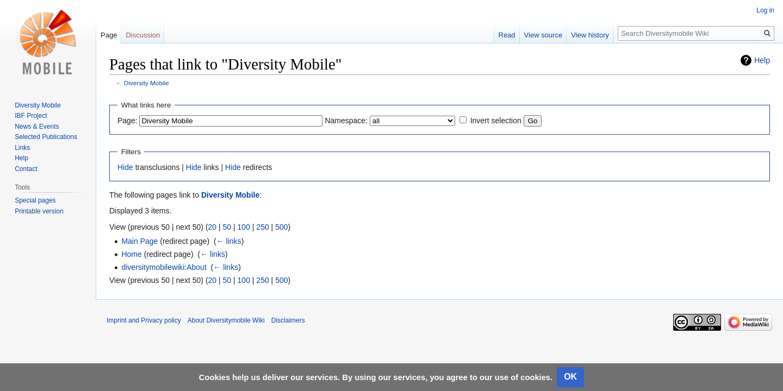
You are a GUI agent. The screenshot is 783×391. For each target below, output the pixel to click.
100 (244, 227)
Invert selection (495, 120)
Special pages (35, 200)
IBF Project (31, 115)
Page (109, 35)
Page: (127, 120)
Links (22, 148)
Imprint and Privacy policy (144, 320)
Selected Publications (46, 137)
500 (281, 227)
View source (543, 35)
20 (212, 227)
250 (262, 227)
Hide (125, 167)
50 (227, 227)
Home (131, 254)
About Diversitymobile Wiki (226, 320)
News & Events (37, 126)
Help (762, 60)
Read (507, 35)
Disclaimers (288, 320)
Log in (765, 10)
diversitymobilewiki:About (163, 267)
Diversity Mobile (146, 82)
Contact (26, 169)
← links (228, 241)
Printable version (39, 211)
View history (590, 35)
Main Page (139, 241)
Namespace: (346, 120)
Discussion (143, 35)
